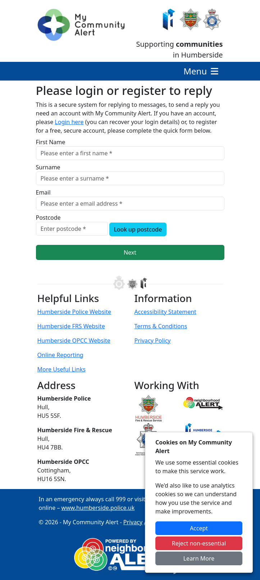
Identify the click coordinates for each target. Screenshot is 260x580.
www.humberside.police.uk (98, 508)
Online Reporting (60, 355)
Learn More (199, 558)
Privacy (132, 522)
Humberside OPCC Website (73, 340)
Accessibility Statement (165, 312)
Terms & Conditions (160, 326)
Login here (69, 122)
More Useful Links (61, 369)
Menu (201, 71)
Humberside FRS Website (71, 326)
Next (130, 252)
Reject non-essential (199, 543)
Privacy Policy (152, 340)
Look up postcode (138, 229)
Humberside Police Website (74, 312)
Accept (199, 528)
